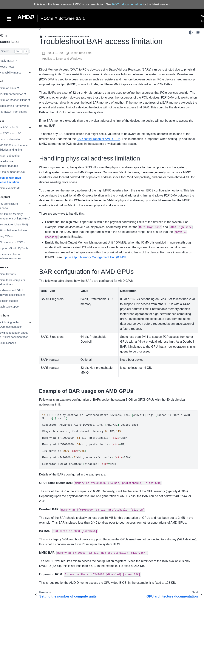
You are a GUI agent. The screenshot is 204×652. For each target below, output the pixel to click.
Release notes (13, 66)
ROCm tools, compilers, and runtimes (19, 282)
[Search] (20, 51)
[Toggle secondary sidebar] (197, 32)
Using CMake (13, 236)
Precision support (15, 300)
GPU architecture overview (15, 206)
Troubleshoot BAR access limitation (16, 180)
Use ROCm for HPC (17, 133)
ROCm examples (15, 188)
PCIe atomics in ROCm (19, 242)
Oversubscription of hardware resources (17, 256)
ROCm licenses (14, 342)
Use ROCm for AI (15, 127)
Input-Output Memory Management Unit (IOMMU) (21, 216)
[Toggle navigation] (9, 18)
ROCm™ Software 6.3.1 (63, 18)
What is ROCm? (14, 60)
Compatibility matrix (16, 72)
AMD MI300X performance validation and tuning (21, 147)
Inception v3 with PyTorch (20, 248)
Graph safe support (16, 306)
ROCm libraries (14, 274)
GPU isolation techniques (20, 230)
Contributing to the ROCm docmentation (17, 324)
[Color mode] (190, 32)
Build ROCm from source (20, 111)
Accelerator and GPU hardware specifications (19, 292)
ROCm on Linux (14, 88)
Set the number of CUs (18, 171)
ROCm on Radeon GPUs (20, 100)
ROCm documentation (127, 4)
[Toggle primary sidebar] (47, 28)
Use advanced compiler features (15, 163)
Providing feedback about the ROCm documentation (20, 335)
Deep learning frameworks (20, 105)
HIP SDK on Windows (18, 94)
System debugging (16, 155)
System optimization (17, 139)
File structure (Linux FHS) (20, 224)
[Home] (48, 36)
